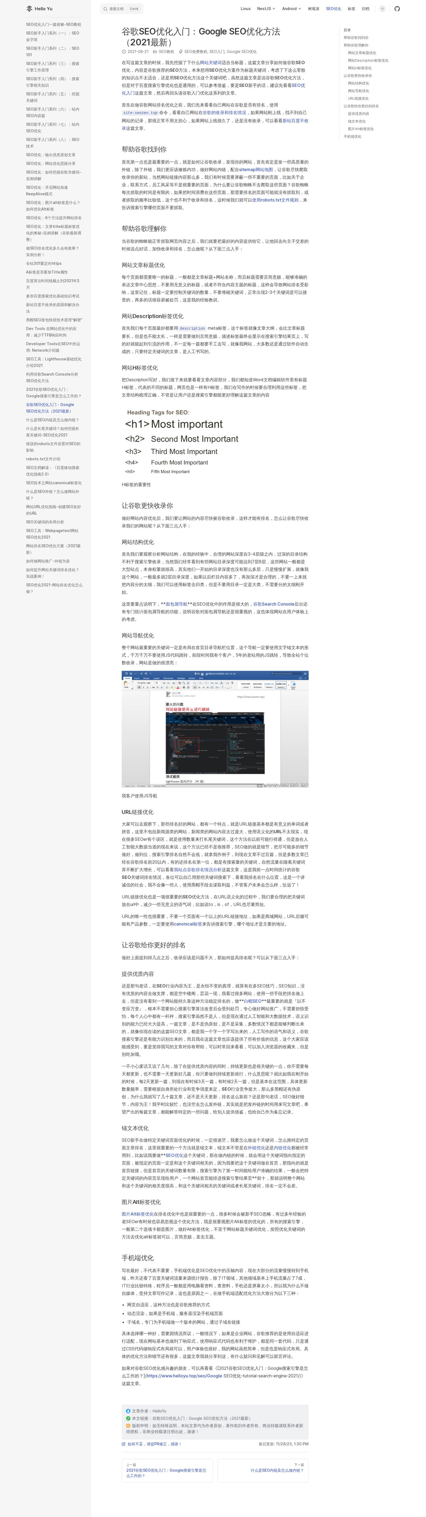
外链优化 (256, 1147)
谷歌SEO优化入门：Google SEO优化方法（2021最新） (202, 1418)
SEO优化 (174, 1155)
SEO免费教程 (195, 51)
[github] (397, 9)
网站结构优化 (358, 83)
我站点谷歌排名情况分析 (198, 869)
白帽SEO (253, 1001)
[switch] (383, 9)
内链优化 (282, 1147)
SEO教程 (166, 51)
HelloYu (159, 1411)
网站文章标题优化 (362, 53)
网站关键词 (211, 62)
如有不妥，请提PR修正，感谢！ (152, 1444)
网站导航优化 (358, 91)
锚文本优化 (357, 121)
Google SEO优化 (242, 51)
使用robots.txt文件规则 (275, 200)
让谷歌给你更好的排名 (361, 106)
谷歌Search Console (274, 604)
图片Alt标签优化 (361, 129)
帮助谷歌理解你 (356, 45)
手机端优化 (352, 136)
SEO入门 (217, 51)
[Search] (121, 8)
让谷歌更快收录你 (358, 75)
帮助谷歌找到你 (356, 37)
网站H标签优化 (360, 68)
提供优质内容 (358, 113)
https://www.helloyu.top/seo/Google (184, 1375)
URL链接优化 (358, 98)
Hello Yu (39, 8)
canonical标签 (188, 924)
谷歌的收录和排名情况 (224, 112)
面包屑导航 (176, 604)
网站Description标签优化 (368, 60)
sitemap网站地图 (256, 169)
